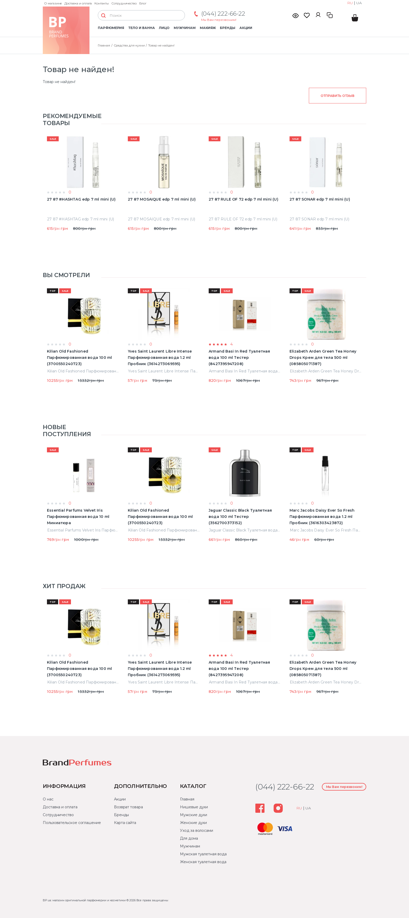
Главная (104, 45)
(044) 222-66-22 (223, 13)
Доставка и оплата (78, 3)
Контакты (101, 3)
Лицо (164, 28)
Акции (245, 28)
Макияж (208, 28)
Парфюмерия (111, 28)
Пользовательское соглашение (72, 822)
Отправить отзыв (337, 96)
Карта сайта (125, 822)
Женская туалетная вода (203, 861)
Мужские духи (193, 814)
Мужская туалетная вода (203, 854)
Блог (142, 3)
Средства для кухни (129, 45)
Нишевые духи (194, 807)
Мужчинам (184, 28)
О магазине (53, 3)
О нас (48, 799)
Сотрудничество (124, 3)
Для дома (189, 838)
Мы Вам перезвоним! (218, 20)
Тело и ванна (141, 28)
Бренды (227, 28)
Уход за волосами (196, 830)
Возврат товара (128, 807)
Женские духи (193, 822)
